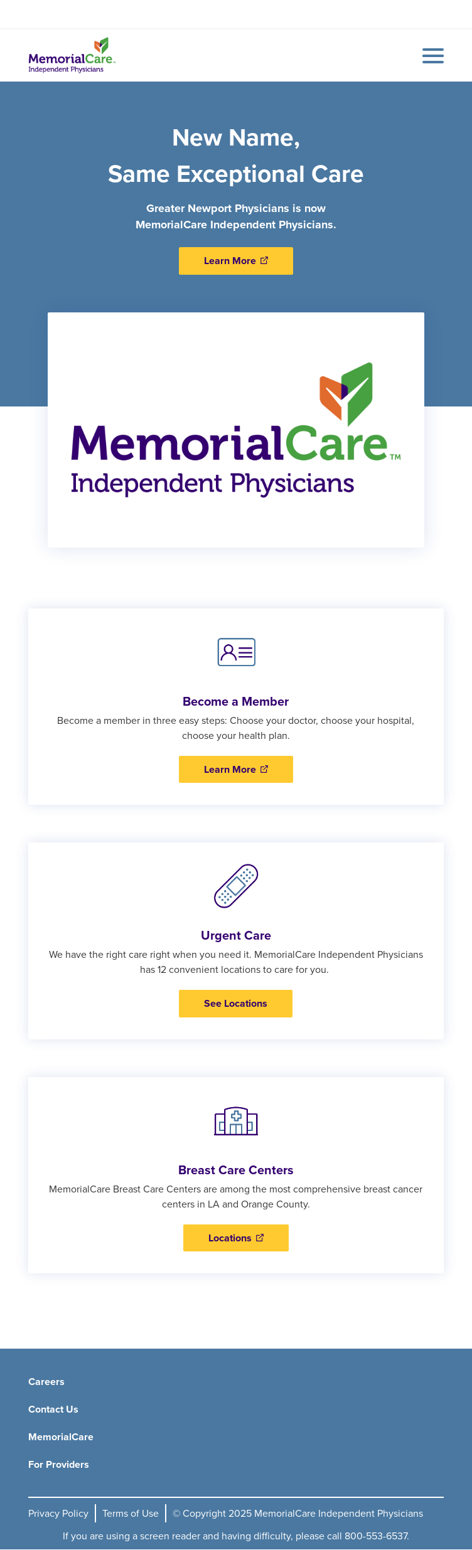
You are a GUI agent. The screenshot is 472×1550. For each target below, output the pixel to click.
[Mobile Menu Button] (430, 56)
